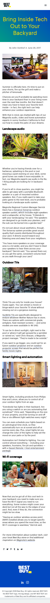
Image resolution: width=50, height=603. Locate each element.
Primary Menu (46, 5)
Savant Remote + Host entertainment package (23, 449)
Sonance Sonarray (23, 210)
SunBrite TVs (8, 315)
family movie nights (11, 351)
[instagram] (27, 582)
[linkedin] (22, 582)
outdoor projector (17, 345)
